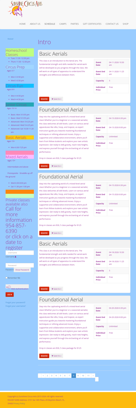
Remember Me (14, 278)
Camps (62, 23)
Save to (56, 99)
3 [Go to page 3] (51, 375)
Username (10, 256)
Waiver (11, 39)
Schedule (49, 23)
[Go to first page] (39, 375)
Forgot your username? (16, 306)
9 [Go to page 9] (78, 375)
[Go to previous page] (43, 375)
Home (22, 23)
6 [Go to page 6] (64, 375)
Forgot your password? (15, 302)
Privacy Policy (19, 403)
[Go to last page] (97, 379)
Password (10, 269)
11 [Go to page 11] (88, 375)
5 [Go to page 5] (60, 375)
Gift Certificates (92, 23)
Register (44, 99)
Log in (9, 294)
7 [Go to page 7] (69, 375)
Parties (75, 23)
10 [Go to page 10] (83, 375)
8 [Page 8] (73, 375)
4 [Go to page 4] (56, 375)
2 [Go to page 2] (47, 375)
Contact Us (112, 23)
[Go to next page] (93, 375)
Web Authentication (17, 286)
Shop (125, 23)
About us (35, 23)
